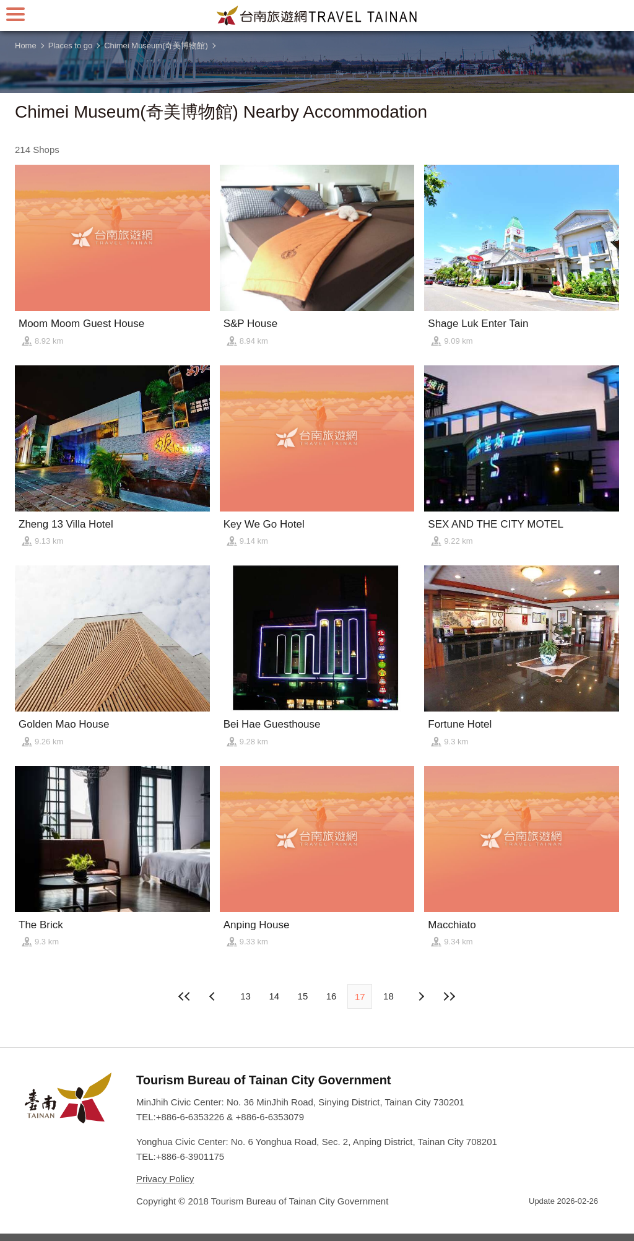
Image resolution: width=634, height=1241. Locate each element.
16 (331, 996)
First (184, 996)
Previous (420, 996)
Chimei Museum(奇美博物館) (156, 45)
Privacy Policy (165, 1179)
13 (245, 996)
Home (26, 45)
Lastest (449, 996)
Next (213, 996)
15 (303, 996)
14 (274, 996)
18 (388, 996)
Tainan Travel (317, 15)
